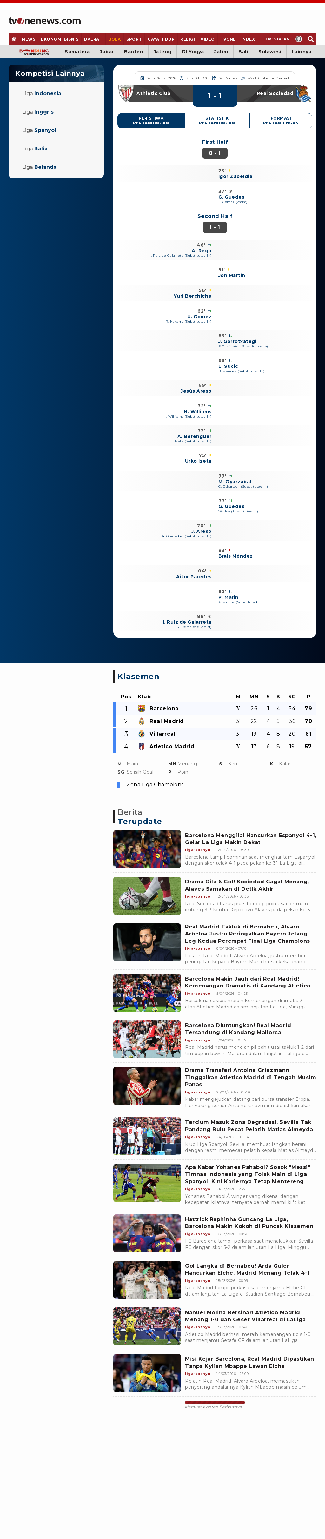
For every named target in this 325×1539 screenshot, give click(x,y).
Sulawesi (269, 52)
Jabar (107, 52)
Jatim (221, 52)
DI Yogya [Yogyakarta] (193, 52)
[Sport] (134, 39)
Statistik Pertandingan (217, 120)
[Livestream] (275, 39)
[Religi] (188, 39)
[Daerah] (93, 39)
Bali (243, 52)
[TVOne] (228, 39)
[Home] (45, 21)
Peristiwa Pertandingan (151, 120)
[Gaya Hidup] (161, 39)
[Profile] (299, 39)
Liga (41, 93)
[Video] (208, 39)
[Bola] (114, 39)
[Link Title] (147, 849)
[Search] (310, 39)
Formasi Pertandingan (281, 120)
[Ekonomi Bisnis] (59, 39)
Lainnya (302, 52)
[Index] (248, 39)
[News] (28, 39)
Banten (133, 52)
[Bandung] (34, 51)
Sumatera (77, 52)
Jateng (162, 52)
